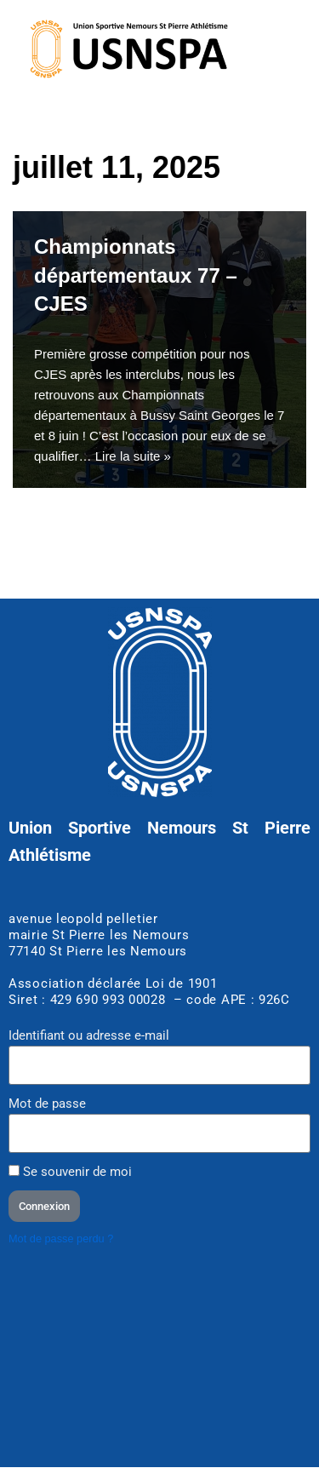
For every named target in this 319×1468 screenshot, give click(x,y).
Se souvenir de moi (70, 1171)
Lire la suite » (133, 456)
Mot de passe (47, 1103)
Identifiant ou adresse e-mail (89, 1035)
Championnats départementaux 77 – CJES (135, 275)
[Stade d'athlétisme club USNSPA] (159, 1361)
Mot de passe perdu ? (61, 1238)
